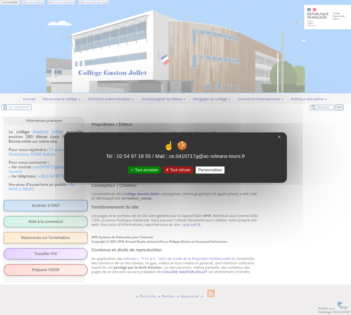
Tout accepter (144, 170)
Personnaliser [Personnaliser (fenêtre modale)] (210, 170)
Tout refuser (178, 170)
